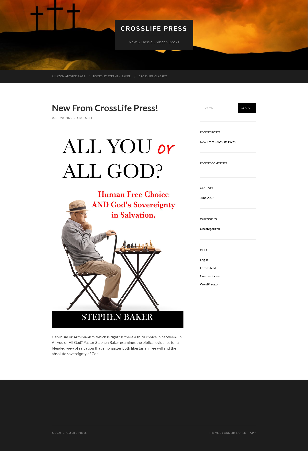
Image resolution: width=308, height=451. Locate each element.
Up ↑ (253, 432)
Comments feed (210, 276)
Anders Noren (235, 432)
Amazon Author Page (68, 76)
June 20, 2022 (62, 117)
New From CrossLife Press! (105, 108)
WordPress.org (210, 284)
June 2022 (207, 198)
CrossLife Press (154, 28)
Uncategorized (210, 229)
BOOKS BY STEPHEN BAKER (112, 76)
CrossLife (85, 117)
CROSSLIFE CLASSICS (153, 76)
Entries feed (208, 268)
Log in (204, 259)
